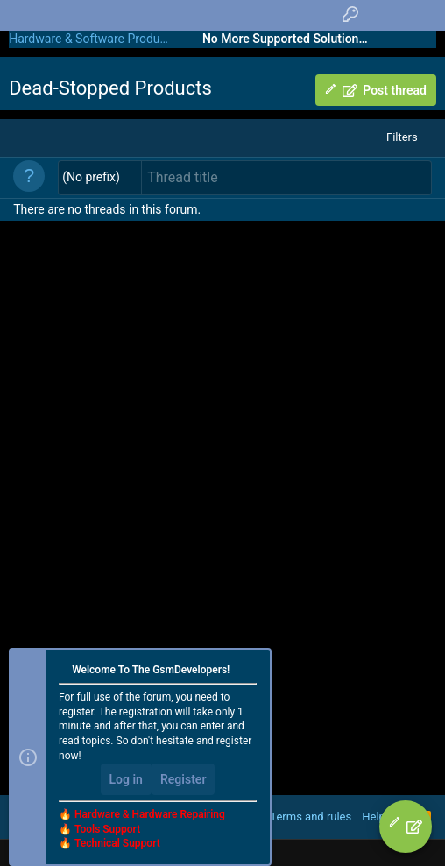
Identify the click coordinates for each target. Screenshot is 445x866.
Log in (126, 779)
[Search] (419, 15)
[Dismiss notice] (251, 671)
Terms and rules (310, 816)
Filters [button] (402, 137)
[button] (100, 177)
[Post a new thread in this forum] (286, 177)
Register (183, 779)
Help (373, 816)
